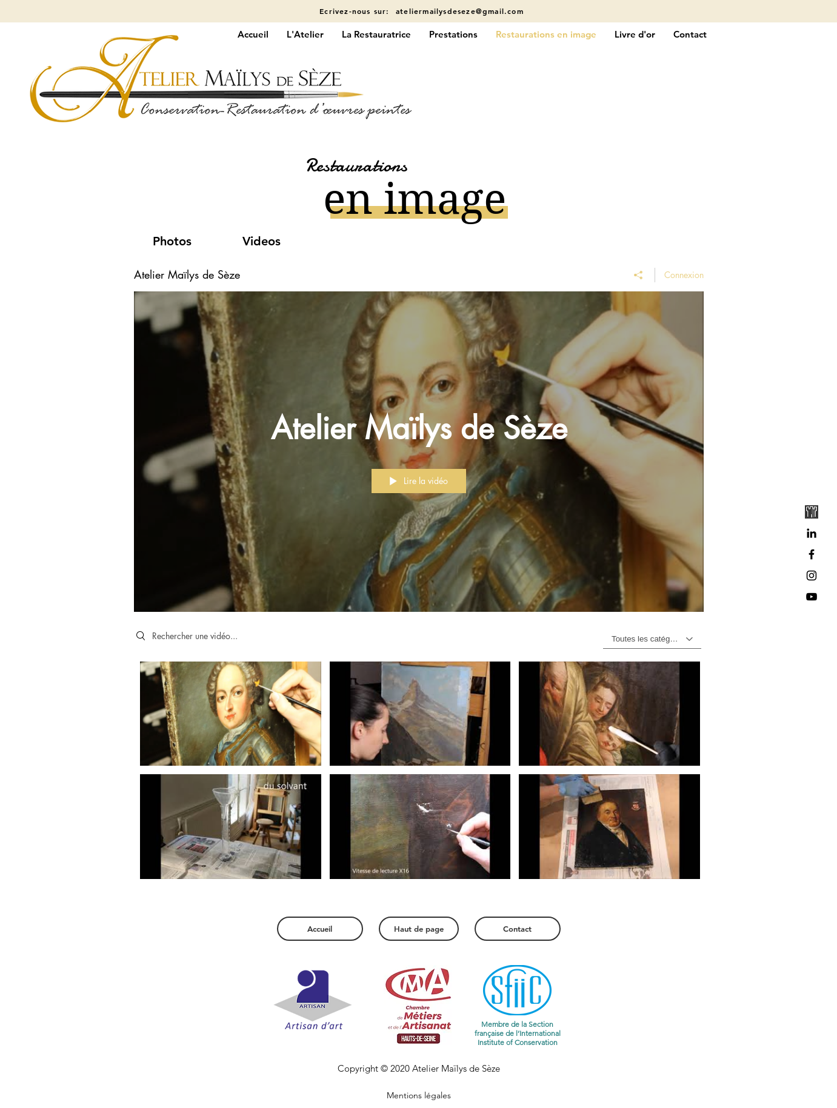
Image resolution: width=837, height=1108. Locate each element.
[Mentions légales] (419, 1096)
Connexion (684, 274)
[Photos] (172, 241)
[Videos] (262, 241)
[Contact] (518, 929)
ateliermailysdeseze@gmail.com (460, 11)
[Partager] (638, 275)
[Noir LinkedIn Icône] (811, 533)
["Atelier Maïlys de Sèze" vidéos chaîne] (418, 777)
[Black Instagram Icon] (811, 575)
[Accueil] (320, 929)
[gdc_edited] (811, 512)
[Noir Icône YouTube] (811, 596)
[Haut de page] (419, 929)
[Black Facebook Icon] (811, 554)
